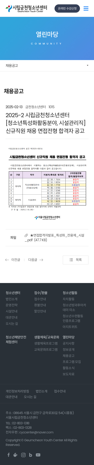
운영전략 (11, 305)
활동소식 (68, 368)
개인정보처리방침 (17, 391)
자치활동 (68, 299)
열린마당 (68, 337)
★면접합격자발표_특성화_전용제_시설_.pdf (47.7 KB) (54, 237)
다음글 (32, 259)
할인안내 (40, 311)
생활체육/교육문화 (46, 337)
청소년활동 (70, 293)
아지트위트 (70, 327)
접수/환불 (40, 293)
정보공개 (68, 349)
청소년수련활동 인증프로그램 (73, 318)
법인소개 (11, 299)
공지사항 (68, 343)
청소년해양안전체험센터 (16, 339)
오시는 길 (12, 323)
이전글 (15, 259)
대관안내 (11, 317)
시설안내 (11, 311)
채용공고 (12, 65)
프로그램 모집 (72, 361)
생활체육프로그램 (46, 343)
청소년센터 (13, 293)
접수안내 (40, 299)
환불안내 (40, 305)
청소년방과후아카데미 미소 (74, 307)
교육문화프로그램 (46, 349)
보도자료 (68, 374)
